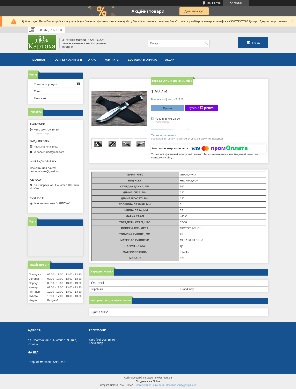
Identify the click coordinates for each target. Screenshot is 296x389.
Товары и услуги (66, 59)
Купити (167, 108)
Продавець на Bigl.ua (148, 381)
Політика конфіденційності (181, 385)
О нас (92, 59)
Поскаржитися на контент (149, 385)
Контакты (111, 59)
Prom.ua (167, 377)
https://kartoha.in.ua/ (46, 146)
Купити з (201, 108)
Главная (38, 59)
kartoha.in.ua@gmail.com (49, 152)
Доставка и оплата (142, 59)
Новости (40, 98)
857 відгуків (214, 2)
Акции (170, 59)
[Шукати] (206, 43)
